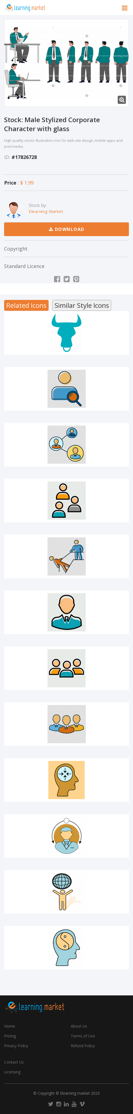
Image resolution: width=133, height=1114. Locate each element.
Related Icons (26, 305)
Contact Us (14, 1062)
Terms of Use (83, 1035)
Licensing (12, 1071)
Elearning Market (46, 211)
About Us (79, 1026)
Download (66, 229)
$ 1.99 (27, 182)
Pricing (10, 1035)
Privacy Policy (16, 1045)
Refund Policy (83, 1045)
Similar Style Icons (82, 305)
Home (9, 1026)
